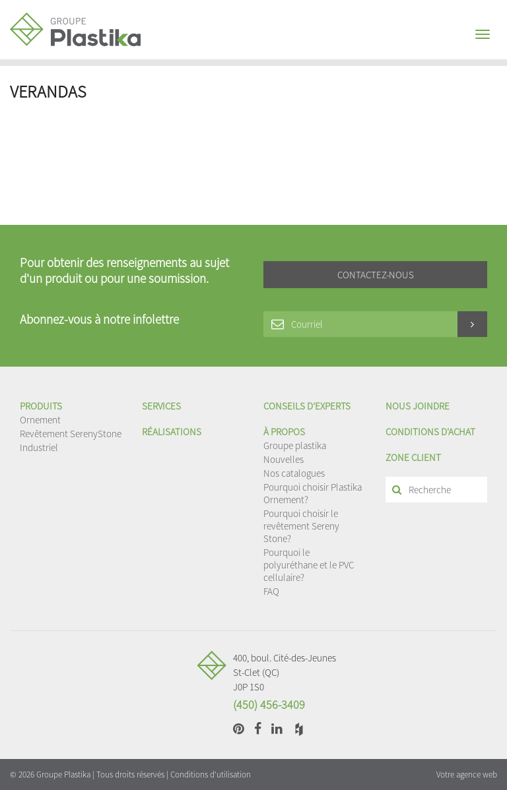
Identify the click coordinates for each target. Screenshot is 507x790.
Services (161, 406)
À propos (284, 431)
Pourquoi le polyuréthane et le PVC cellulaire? (308, 565)
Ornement (40, 419)
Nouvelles (283, 459)
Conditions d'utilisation (210, 774)
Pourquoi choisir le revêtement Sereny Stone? (301, 526)
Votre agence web (466, 774)
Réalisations (171, 431)
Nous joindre (418, 406)
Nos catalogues (294, 473)
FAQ (271, 591)
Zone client (413, 457)
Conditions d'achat (430, 431)
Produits (41, 406)
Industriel (39, 447)
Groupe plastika (294, 445)
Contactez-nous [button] (375, 274)
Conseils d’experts (307, 406)
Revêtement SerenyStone (70, 433)
